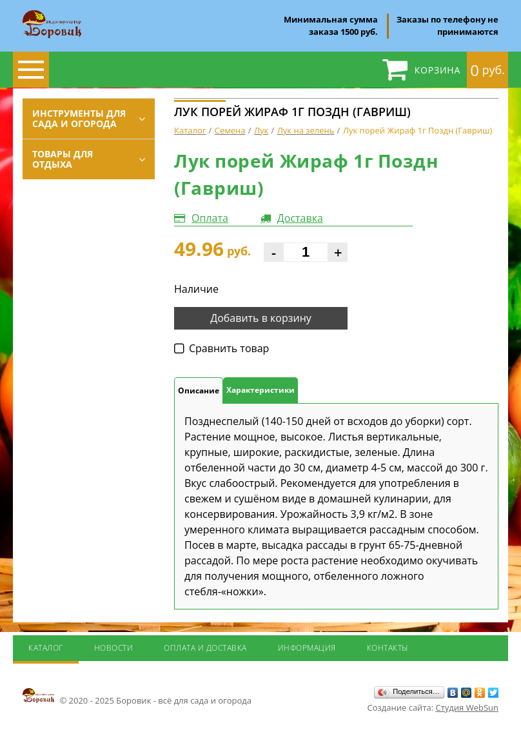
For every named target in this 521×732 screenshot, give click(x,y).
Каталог (45, 647)
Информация (307, 647)
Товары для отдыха (62, 159)
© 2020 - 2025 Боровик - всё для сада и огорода (137, 696)
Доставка (300, 218)
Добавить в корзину (260, 318)
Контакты (388, 647)
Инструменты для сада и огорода (79, 118)
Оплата (210, 218)
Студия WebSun (467, 707)
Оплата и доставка (205, 647)
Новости (113, 647)
